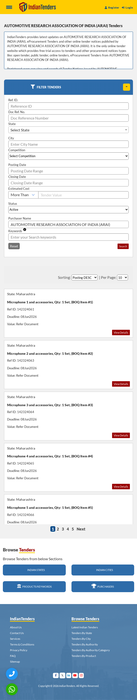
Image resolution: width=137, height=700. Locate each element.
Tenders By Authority (84, 644)
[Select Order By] (84, 277)
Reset (14, 246)
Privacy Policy (18, 650)
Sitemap (15, 661)
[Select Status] (68, 209)
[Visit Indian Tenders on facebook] (56, 675)
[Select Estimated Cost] (23, 195)
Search (123, 246)
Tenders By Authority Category (90, 650)
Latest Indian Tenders (84, 627)
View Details (121, 332)
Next (81, 529)
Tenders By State (81, 633)
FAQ (13, 656)
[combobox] (68, 129)
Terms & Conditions (22, 644)
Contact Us (17, 633)
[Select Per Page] (122, 277)
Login (127, 7)
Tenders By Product (83, 656)
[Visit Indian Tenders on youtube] (75, 675)
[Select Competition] (68, 156)
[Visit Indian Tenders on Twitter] (63, 675)
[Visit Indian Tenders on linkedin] (68, 675)
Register (112, 7)
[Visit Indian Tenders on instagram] (81, 675)
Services (15, 638)
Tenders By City (81, 638)
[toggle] (126, 87)
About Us (16, 627)
